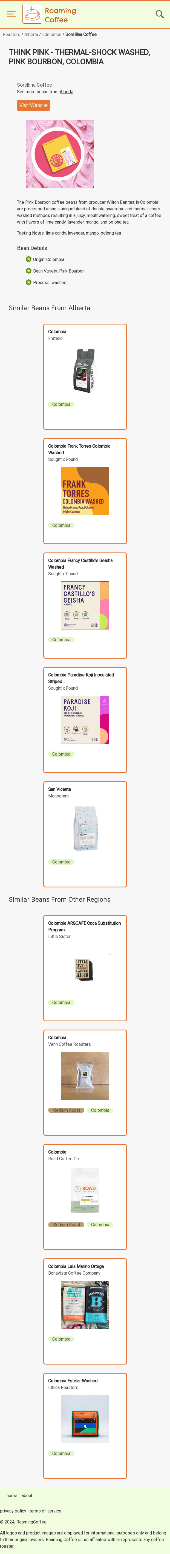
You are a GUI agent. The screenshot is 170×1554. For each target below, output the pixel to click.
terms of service (45, 1511)
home (12, 1495)
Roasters (11, 34)
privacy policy (13, 1511)
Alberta (31, 34)
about (27, 1495)
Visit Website (33, 105)
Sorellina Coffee (81, 34)
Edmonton (51, 34)
